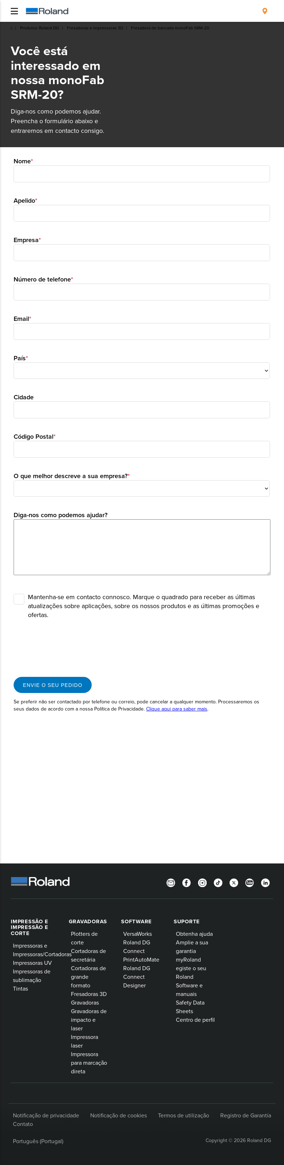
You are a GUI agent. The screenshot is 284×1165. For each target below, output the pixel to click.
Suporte (187, 921)
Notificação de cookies (118, 1115)
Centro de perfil (195, 1020)
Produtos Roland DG (39, 28)
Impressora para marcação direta (89, 1062)
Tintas (20, 988)
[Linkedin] (265, 882)
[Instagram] (202, 882)
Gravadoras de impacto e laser (89, 1019)
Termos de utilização (183, 1115)
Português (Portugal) (38, 1141)
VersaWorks (137, 934)
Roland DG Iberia (11, 28)
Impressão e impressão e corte (29, 927)
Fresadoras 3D (89, 994)
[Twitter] (234, 882)
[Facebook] (186, 882)
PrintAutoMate (141, 959)
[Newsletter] (171, 882)
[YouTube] (249, 882)
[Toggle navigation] (14, 11)
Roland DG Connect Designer (136, 976)
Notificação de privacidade (46, 1115)
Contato (23, 1124)
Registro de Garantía (245, 1115)
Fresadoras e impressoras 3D (95, 28)
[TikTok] (218, 882)
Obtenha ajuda (194, 934)
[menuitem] (265, 11)
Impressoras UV (32, 963)
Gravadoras (88, 921)
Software (136, 921)
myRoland (188, 959)
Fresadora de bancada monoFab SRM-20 (170, 28)
